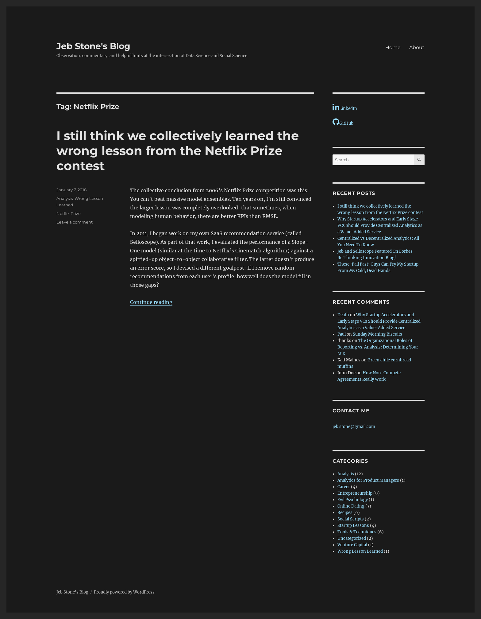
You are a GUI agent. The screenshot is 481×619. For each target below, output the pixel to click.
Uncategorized (351, 538)
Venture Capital (352, 544)
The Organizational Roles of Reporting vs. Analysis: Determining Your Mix (377, 347)
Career (343, 486)
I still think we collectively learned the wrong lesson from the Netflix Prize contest (177, 150)
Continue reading (151, 302)
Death (343, 314)
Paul (341, 334)
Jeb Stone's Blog (93, 46)
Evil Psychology (352, 499)
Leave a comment (74, 222)
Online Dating (350, 506)
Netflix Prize (68, 213)
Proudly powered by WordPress (124, 592)
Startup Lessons (353, 525)
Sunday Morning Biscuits (377, 334)
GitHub (343, 122)
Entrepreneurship (354, 493)
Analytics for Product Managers (368, 480)
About (417, 47)
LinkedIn (345, 107)
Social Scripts (350, 519)
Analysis (64, 198)
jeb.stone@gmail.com (354, 426)
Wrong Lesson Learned (360, 551)
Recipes (344, 512)
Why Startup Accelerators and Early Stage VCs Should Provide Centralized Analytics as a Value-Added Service (379, 225)
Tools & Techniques (356, 532)
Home (393, 47)
